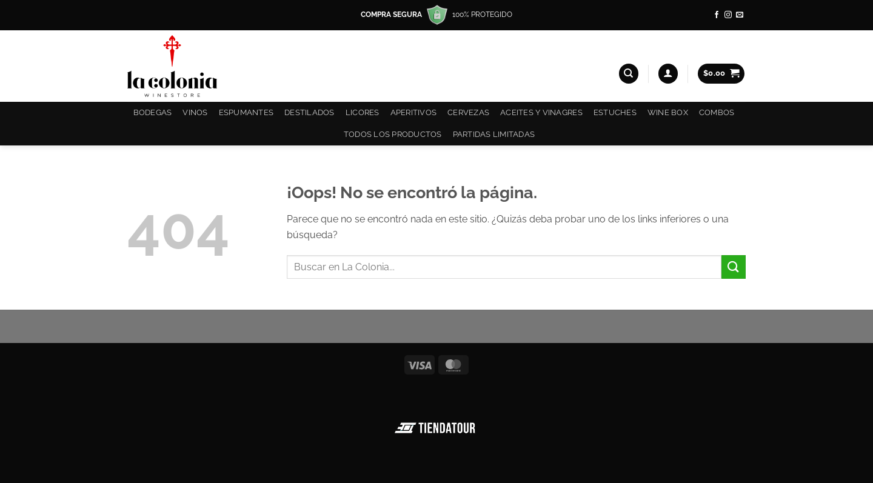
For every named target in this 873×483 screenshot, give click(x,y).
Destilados (309, 112)
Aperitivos (413, 112)
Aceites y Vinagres (541, 112)
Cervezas (468, 112)
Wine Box (667, 112)
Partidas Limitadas (494, 134)
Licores (363, 112)
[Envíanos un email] (739, 15)
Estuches (615, 112)
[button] (668, 74)
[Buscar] (628, 74)
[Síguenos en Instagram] (728, 15)
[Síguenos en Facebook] (716, 15)
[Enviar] (733, 267)
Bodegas (152, 112)
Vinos (194, 112)
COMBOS (717, 112)
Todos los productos (393, 134)
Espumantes (246, 112)
